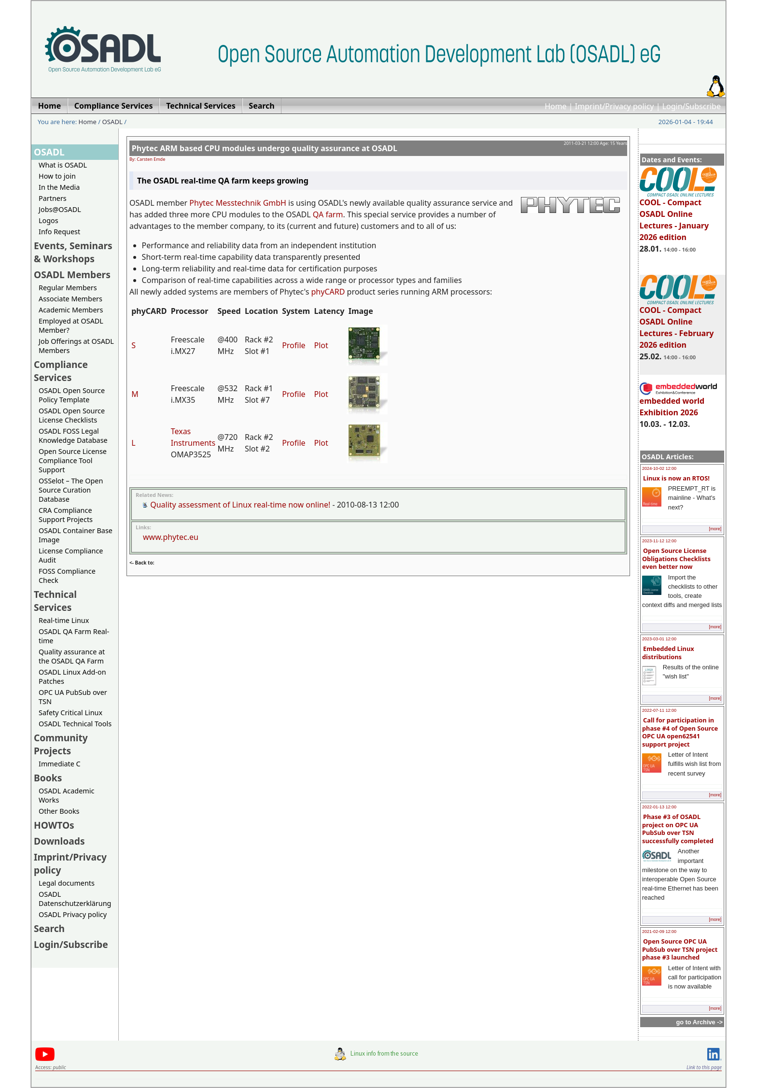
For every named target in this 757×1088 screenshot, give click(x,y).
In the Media (59, 187)
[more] (715, 528)
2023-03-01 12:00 (659, 638)
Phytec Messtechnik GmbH (237, 203)
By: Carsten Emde (147, 159)
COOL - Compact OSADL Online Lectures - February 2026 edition (678, 323)
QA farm (328, 214)
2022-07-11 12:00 (659, 710)
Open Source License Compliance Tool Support (73, 460)
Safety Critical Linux (70, 712)
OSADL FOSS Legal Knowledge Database (73, 435)
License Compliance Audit (71, 555)
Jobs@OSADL (60, 209)
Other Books (59, 811)
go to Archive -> (699, 1022)
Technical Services (55, 601)
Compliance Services (61, 371)
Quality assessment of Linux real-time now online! (240, 504)
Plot (321, 345)
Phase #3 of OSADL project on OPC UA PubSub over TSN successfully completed (678, 828)
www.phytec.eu (170, 537)
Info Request (59, 231)
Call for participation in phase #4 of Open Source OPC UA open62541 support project (680, 732)
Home (556, 106)
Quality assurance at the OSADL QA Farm (72, 656)
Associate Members (70, 298)
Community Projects (61, 744)
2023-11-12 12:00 (659, 540)
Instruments (193, 443)
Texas (181, 431)
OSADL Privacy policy (73, 914)
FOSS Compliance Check (67, 575)
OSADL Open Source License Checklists (72, 415)
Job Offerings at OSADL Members (76, 346)
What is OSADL (63, 165)
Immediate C (60, 763)
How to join (57, 176)
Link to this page (704, 1067)
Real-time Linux (64, 620)
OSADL (112, 121)
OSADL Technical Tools (75, 723)
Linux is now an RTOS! (676, 478)
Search (49, 928)
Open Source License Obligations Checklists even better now (676, 558)
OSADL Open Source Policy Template (72, 395)
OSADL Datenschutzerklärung (75, 899)
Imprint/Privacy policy (614, 106)
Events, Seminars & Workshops (73, 252)
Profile (293, 345)
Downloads (59, 841)
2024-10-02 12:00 (659, 468)
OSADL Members (72, 274)
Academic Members (71, 309)
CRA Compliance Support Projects (66, 515)
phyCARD (328, 291)
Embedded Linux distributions (668, 652)
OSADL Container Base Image (75, 535)
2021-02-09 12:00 (659, 931)
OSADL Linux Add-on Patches (72, 676)
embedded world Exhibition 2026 (678, 402)
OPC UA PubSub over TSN (73, 697)
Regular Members (68, 287)
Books (48, 777)
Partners (53, 198)
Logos (48, 220)
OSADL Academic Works (66, 795)
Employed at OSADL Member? (71, 325)
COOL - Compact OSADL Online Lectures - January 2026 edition (678, 215)
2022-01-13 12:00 (659, 807)
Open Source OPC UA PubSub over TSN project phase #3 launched (679, 949)
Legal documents (67, 883)
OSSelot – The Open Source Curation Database (71, 490)
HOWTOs (54, 825)
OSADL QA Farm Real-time (74, 636)
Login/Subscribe (691, 106)
